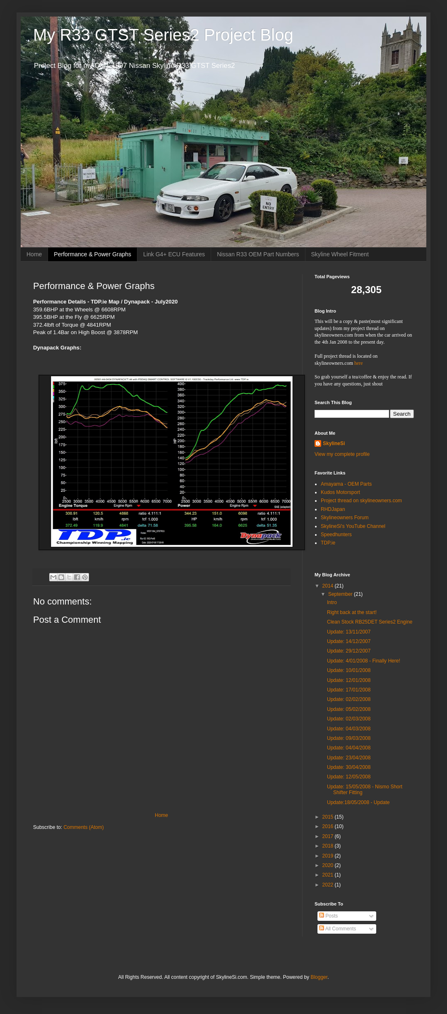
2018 (328, 846)
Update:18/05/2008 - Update (358, 802)
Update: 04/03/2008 (348, 729)
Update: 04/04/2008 (348, 748)
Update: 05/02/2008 (348, 709)
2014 (328, 586)
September (341, 594)
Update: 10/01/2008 (348, 670)
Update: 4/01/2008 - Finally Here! (363, 661)
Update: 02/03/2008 (348, 719)
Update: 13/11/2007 (348, 632)
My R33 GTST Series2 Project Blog (163, 35)
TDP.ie (328, 543)
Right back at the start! (352, 612)
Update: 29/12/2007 (348, 651)
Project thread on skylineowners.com (361, 500)
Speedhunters (336, 534)
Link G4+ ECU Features (174, 254)
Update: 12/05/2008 (348, 777)
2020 (328, 865)
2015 (328, 817)
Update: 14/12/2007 (348, 641)
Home (34, 254)
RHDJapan (333, 509)
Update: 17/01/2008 (348, 690)
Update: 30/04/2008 (348, 767)
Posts (328, 916)
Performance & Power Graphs (92, 254)
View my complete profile (342, 454)
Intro (332, 602)
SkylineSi (334, 443)
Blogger (318, 977)
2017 (328, 836)
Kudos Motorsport (340, 492)
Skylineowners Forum (344, 517)
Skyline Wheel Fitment (340, 254)
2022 (328, 885)
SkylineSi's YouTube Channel (353, 526)
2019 (328, 856)
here (358, 363)
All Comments (337, 929)
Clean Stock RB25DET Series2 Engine (370, 622)
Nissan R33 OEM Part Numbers (258, 254)
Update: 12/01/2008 (348, 680)
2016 (328, 826)
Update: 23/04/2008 (348, 758)
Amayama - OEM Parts (346, 484)
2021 (328, 875)
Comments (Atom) (83, 827)
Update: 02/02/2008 (348, 699)
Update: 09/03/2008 (348, 738)
